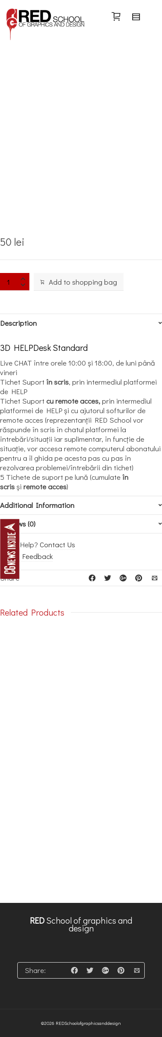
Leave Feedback (26, 556)
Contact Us (57, 544)
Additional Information (37, 505)
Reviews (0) (17, 524)
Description (18, 323)
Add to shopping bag (78, 282)
